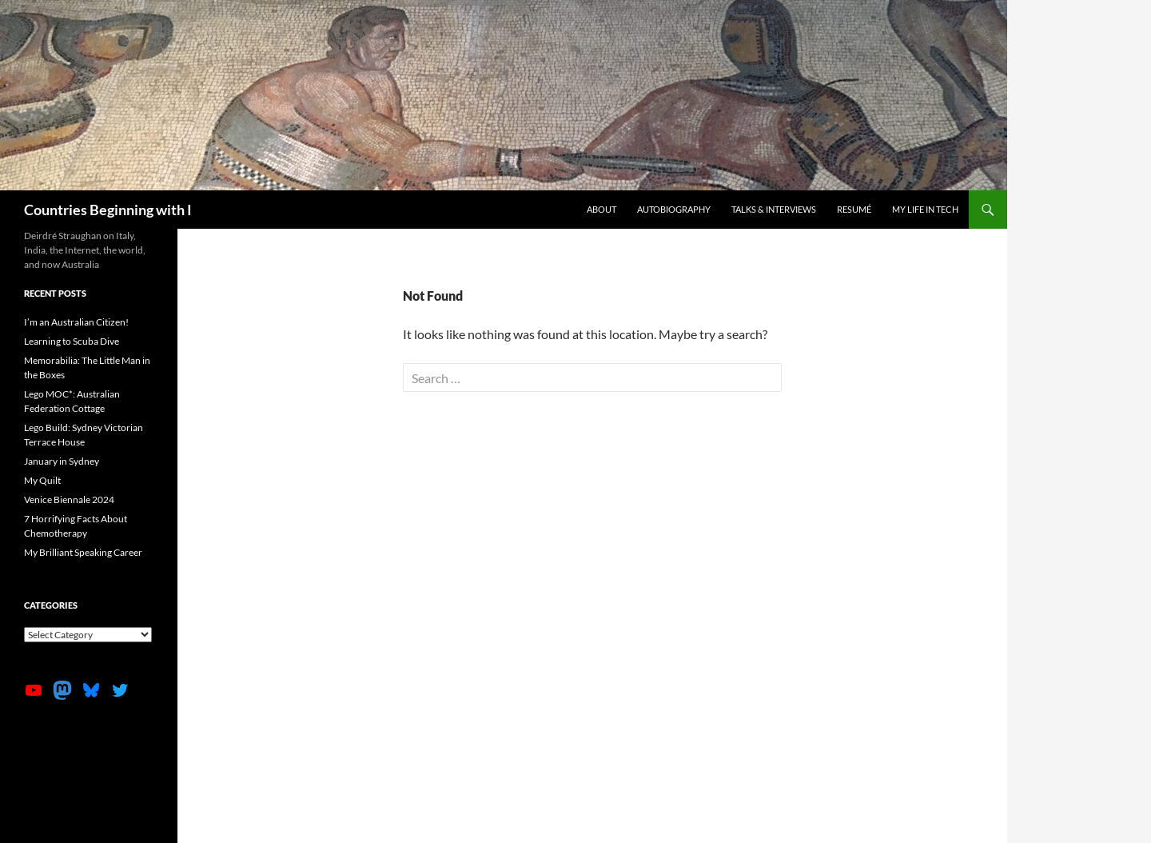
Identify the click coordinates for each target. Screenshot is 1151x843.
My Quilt (42, 480)
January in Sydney (61, 461)
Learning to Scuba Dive (71, 341)
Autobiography (674, 209)
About (601, 209)
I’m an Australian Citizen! (76, 322)
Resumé (854, 209)
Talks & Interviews (773, 209)
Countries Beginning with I (108, 209)
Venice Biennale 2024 (69, 499)
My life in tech (925, 209)
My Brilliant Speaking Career (83, 552)
